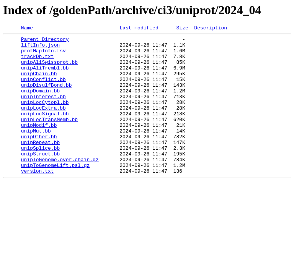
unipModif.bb (39, 144)
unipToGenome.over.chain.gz (60, 185)
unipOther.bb (39, 158)
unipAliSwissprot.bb (49, 68)
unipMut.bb (36, 151)
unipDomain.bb (40, 103)
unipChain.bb (39, 82)
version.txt (37, 199)
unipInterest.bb (43, 110)
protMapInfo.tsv (43, 55)
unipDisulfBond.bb (46, 96)
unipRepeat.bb (40, 165)
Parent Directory (45, 41)
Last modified (138, 28)
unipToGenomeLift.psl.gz (55, 192)
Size (182, 28)
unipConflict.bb (43, 89)
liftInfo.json (40, 48)
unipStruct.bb (40, 178)
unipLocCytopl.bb (45, 116)
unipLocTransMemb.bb (49, 137)
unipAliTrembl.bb (45, 75)
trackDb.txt (37, 61)
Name (27, 28)
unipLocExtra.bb (43, 123)
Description (210, 28)
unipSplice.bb (40, 171)
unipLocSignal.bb (45, 130)
